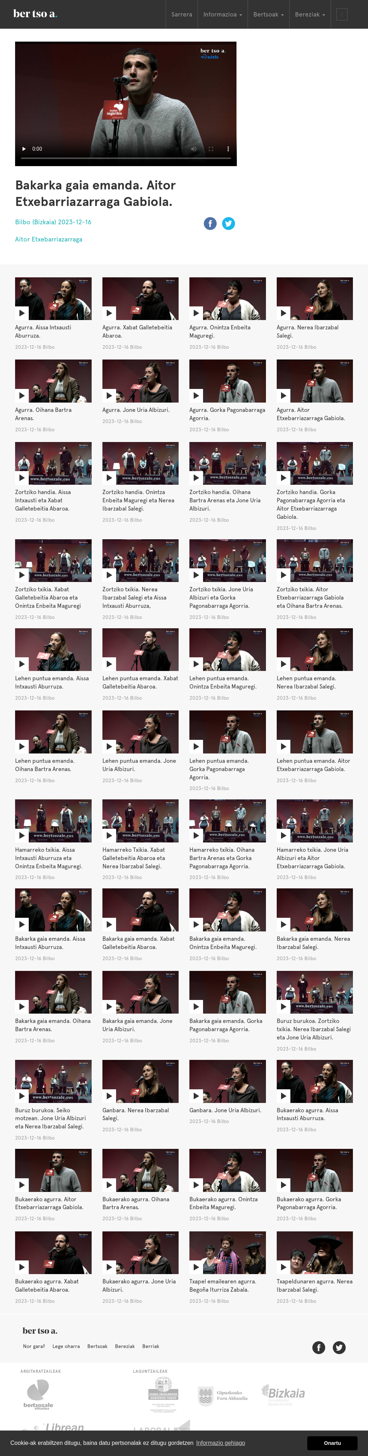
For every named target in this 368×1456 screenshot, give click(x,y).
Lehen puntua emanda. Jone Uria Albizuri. (139, 764)
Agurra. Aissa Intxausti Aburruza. (43, 331)
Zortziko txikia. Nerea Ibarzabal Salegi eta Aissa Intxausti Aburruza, (134, 597)
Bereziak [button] (310, 14)
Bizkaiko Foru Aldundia (291, 1395)
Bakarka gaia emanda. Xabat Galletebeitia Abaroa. (138, 942)
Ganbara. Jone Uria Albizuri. (225, 1110)
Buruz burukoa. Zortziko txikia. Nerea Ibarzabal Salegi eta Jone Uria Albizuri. (314, 1029)
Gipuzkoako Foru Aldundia (227, 1395)
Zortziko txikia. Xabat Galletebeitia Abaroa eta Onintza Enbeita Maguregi (48, 597)
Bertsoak (97, 1346)
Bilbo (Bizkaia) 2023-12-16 (53, 222)
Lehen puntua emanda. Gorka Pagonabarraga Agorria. (219, 769)
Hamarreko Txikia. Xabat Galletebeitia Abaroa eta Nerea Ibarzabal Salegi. (133, 858)
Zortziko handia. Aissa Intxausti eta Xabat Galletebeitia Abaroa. (43, 500)
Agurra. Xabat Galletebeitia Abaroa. (137, 331)
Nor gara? (34, 1346)
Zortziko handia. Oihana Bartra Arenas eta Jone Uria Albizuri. (225, 500)
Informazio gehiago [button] (220, 1443)
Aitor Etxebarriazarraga (48, 239)
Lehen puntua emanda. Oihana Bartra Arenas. (45, 764)
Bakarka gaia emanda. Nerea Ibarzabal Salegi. (313, 942)
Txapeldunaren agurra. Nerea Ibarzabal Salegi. (315, 1285)
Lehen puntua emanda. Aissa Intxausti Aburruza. (52, 682)
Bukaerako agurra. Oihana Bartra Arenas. (135, 1203)
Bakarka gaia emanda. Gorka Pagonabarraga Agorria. (225, 1025)
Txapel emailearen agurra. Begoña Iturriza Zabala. (223, 1285)
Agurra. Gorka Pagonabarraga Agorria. (227, 414)
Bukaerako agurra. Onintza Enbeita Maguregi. (223, 1203)
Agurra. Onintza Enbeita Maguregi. (219, 331)
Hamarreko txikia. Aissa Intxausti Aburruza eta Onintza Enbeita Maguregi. (49, 858)
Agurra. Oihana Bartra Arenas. (43, 414)
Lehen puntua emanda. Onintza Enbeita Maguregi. (223, 682)
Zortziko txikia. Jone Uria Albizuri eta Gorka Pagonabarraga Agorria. (221, 597)
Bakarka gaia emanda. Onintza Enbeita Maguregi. (223, 942)
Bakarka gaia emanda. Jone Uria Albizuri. (137, 1025)
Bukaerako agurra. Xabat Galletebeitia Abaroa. (47, 1285)
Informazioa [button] (222, 14)
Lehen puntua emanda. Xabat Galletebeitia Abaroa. (140, 682)
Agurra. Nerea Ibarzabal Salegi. (308, 331)
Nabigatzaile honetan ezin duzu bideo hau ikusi (126, 104)
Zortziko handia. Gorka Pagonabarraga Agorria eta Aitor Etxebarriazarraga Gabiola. (311, 504)
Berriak (150, 1346)
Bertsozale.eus (42, 1395)
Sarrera (181, 14)
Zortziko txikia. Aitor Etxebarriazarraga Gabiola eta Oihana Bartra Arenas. (310, 597)
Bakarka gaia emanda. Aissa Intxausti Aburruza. (50, 942)
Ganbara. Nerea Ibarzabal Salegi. (135, 1114)
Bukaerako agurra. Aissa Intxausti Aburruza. (307, 1114)
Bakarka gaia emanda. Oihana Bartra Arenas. (53, 1025)
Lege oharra (66, 1346)
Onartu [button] (332, 1443)
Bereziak (125, 1346)
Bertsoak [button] (268, 14)
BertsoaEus (46, 12)
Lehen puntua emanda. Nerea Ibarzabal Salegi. (306, 682)
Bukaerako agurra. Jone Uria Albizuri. (139, 1285)
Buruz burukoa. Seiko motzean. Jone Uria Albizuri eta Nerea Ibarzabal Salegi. (50, 1118)
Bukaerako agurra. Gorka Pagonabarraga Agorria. (309, 1203)
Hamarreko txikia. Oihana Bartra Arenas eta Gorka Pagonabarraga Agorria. (221, 858)
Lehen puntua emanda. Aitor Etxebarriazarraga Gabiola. (313, 764)
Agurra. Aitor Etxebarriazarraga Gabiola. (311, 414)
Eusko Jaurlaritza (162, 1395)
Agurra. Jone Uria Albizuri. (136, 410)
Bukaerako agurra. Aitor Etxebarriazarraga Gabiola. (49, 1203)
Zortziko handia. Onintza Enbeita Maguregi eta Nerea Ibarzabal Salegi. (138, 500)
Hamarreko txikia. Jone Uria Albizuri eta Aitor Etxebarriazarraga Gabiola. (312, 858)
